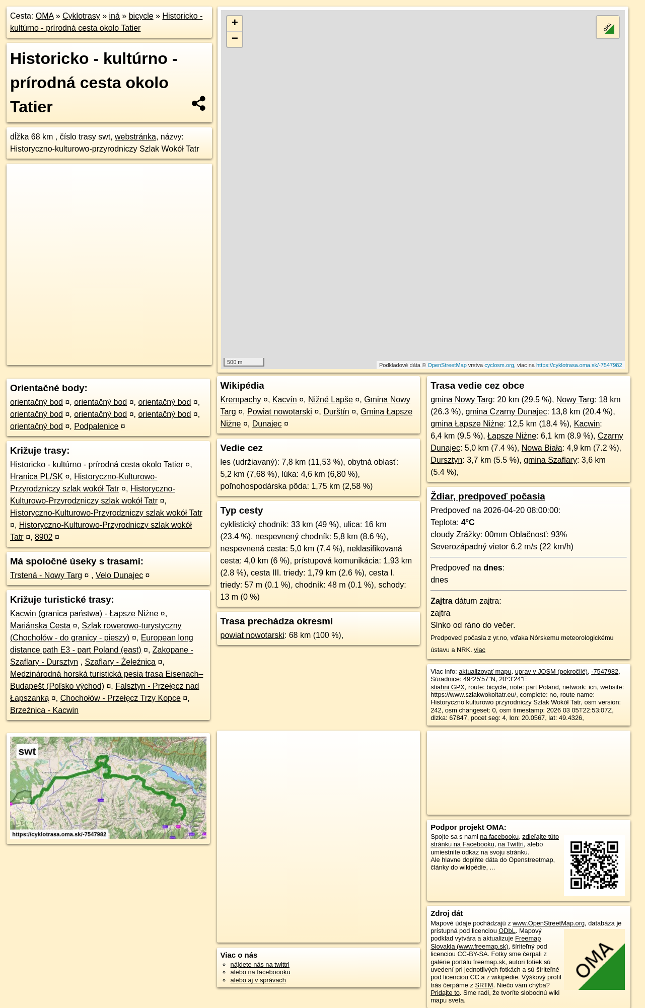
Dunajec (267, 423)
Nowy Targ (575, 399)
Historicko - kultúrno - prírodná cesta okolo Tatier (96, 464)
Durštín (336, 411)
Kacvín (284, 399)
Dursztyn (446, 460)
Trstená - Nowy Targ (46, 575)
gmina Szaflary (550, 460)
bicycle (141, 16)
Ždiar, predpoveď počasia (488, 496)
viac (479, 650)
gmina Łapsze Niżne (467, 423)
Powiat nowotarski (279, 411)
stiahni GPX (448, 687)
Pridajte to (445, 992)
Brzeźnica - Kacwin (44, 710)
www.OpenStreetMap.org (549, 923)
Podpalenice (96, 426)
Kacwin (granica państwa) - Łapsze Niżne (84, 613)
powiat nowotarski (252, 635)
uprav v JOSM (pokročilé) (551, 671)
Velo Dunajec (119, 575)
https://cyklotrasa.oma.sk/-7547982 (579, 365)
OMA (45, 16)
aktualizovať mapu (485, 671)
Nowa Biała (542, 448)
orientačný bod (36, 402)
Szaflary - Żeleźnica (120, 662)
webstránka (135, 136)
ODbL (506, 930)
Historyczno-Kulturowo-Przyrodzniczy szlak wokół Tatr (106, 513)
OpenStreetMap (447, 365)
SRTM (484, 985)
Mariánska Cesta (40, 625)
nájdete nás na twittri (260, 964)
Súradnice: (446, 679)
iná (114, 16)
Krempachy (241, 399)
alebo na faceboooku (261, 972)
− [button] (235, 39)
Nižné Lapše (330, 399)
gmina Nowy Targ (461, 399)
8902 (44, 537)
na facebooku (499, 836)
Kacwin (587, 423)
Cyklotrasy (81, 16)
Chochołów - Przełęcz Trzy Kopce (120, 698)
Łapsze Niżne (511, 435)
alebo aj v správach (258, 980)
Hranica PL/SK (36, 476)
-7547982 (604, 671)
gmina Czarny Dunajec (506, 411)
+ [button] (235, 23)
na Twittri (511, 844)
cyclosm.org (499, 365)
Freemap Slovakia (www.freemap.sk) (486, 942)
